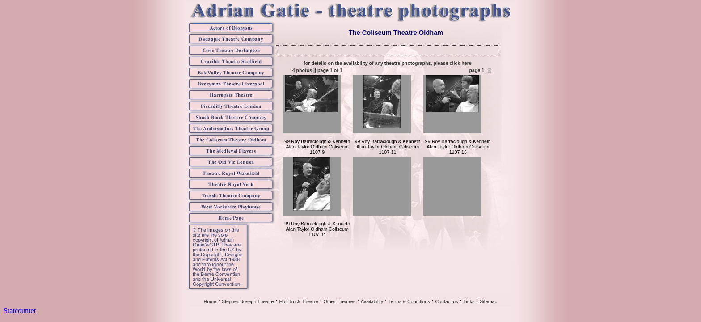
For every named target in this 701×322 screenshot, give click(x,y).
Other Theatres (339, 301)
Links (468, 301)
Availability (372, 301)
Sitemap (488, 301)
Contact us (446, 301)
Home (210, 301)
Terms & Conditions (409, 301)
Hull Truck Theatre (298, 301)
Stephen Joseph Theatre (248, 301)
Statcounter (20, 310)
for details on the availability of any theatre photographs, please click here (387, 63)
